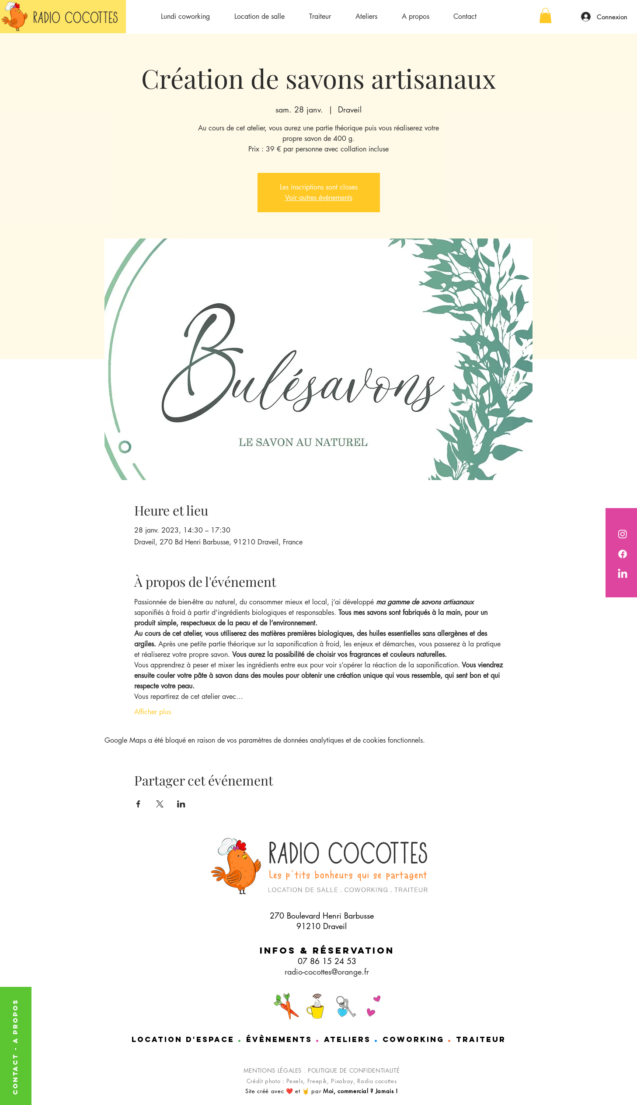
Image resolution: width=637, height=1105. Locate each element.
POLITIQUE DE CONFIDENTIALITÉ (354, 1070)
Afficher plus (152, 711)
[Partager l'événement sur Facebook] (138, 803)
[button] (545, 15)
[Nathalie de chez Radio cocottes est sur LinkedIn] (622, 574)
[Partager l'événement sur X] (160, 803)
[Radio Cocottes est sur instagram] (622, 534)
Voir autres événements (318, 197)
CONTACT (15, 1072)
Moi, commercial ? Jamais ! (360, 1091)
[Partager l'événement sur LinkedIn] (181, 803)
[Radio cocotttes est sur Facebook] (622, 554)
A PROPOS (15, 1021)
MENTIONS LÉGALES (273, 1070)
